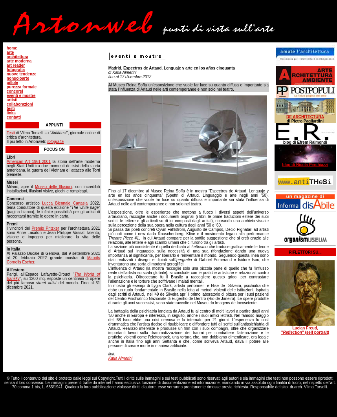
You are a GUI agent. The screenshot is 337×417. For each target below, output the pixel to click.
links (11, 113)
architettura (17, 57)
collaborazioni (20, 104)
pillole (12, 82)
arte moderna (19, 61)
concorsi (15, 91)
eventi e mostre (21, 95)
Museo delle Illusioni (53, 187)
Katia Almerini (120, 358)
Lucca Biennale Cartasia (65, 203)
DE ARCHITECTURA (305, 117)
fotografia (16, 70)
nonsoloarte (18, 78)
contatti (14, 117)
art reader (16, 65)
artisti (12, 100)
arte (10, 52)
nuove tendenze (22, 74)
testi (11, 108)
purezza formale (22, 87)
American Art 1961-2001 (29, 161)
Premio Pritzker (45, 228)
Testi (11, 133)
